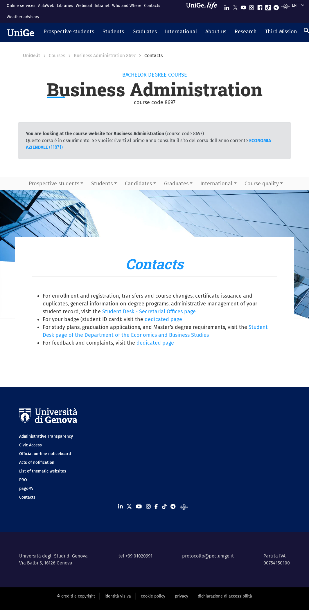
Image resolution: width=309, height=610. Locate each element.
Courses (57, 55)
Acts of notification (36, 462)
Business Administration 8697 (105, 55)
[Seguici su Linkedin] (227, 6)
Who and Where (126, 5)
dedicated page (163, 319)
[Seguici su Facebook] (260, 6)
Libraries (65, 5)
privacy (181, 596)
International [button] (216, 183)
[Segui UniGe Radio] (285, 6)
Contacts (152, 5)
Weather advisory (23, 17)
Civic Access (30, 445)
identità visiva (118, 596)
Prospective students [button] (54, 183)
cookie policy (153, 596)
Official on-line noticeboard (45, 453)
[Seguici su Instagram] (251, 6)
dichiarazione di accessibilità (225, 596)
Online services (21, 5)
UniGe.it (31, 55)
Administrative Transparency (46, 436)
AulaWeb (46, 5)
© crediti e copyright (76, 596)
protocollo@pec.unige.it (208, 556)
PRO (23, 479)
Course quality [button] (262, 183)
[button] (68, 32)
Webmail (84, 5)
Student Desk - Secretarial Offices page (149, 311)
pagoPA (26, 488)
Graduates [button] (176, 183)
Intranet (102, 5)
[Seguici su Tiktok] (268, 6)
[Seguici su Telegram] (276, 6)
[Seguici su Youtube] (243, 6)
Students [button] (102, 183)
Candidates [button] (138, 183)
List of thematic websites (42, 471)
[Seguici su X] (235, 6)
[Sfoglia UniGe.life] (203, 11)
